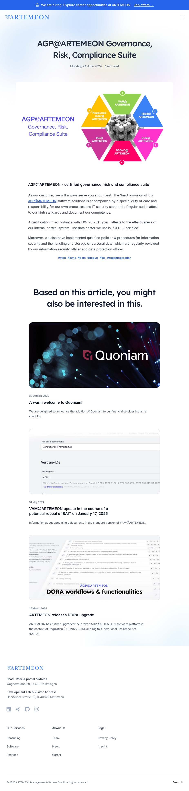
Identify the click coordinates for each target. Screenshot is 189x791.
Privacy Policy (107, 738)
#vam (62, 257)
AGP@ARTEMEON (42, 201)
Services (12, 754)
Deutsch (177, 782)
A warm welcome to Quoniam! (55, 402)
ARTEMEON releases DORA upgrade (61, 615)
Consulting (14, 738)
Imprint (102, 746)
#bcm (82, 257)
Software (13, 746)
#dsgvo (92, 257)
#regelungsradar (119, 257)
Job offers (144, 5)
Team (56, 738)
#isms (72, 257)
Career (56, 754)
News (56, 746)
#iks (103, 257)
